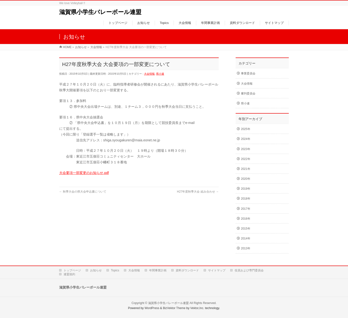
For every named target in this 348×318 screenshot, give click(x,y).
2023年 (245, 149)
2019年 (245, 188)
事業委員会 (248, 73)
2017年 (245, 208)
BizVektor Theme (174, 308)
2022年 (245, 159)
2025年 (245, 129)
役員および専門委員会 (249, 270)
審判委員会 (248, 93)
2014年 (245, 238)
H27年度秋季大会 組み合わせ (198, 191)
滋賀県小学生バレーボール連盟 (100, 12)
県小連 (160, 73)
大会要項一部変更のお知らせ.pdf (84, 173)
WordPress (152, 308)
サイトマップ (216, 270)
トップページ (72, 270)
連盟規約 (69, 274)
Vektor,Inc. (197, 308)
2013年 (245, 248)
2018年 (245, 198)
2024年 (245, 139)
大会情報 (149, 73)
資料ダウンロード (187, 270)
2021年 (245, 169)
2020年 (245, 179)
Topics (115, 270)
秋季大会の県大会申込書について (82, 191)
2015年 (245, 228)
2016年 (245, 218)
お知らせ (96, 270)
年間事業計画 (158, 270)
